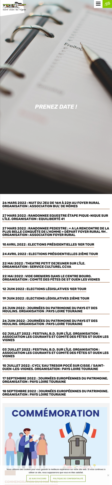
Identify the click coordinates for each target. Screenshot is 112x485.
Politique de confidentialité (68, 478)
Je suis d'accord (37, 478)
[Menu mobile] (98, 4)
